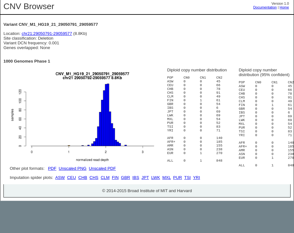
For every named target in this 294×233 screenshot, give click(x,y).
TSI (187, 200)
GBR (125, 200)
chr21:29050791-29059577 (47, 33)
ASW (60, 200)
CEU (71, 200)
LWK (155, 200)
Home (284, 7)
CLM (105, 200)
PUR (177, 200)
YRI (196, 200)
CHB (82, 200)
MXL (166, 200)
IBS (136, 200)
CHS (93, 200)
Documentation (265, 7)
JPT (145, 200)
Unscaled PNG (73, 168)
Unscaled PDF (102, 168)
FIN (115, 200)
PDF (52, 168)
